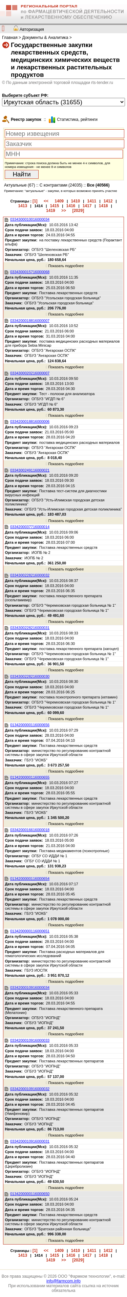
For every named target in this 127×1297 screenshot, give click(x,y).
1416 (71, 205)
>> (63, 210)
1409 (59, 201)
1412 (108, 201)
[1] (35, 201)
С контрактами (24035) (61, 185)
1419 (50, 210)
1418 (103, 205)
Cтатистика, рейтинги (77, 119)
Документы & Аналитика (45, 37)
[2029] (78, 210)
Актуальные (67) (19, 185)
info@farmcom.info (63, 1281)
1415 (54, 205)
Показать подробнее (65, 266)
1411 (92, 201)
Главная (10, 37)
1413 (22, 205)
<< (46, 201)
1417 (87, 205)
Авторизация (32, 29)
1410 (75, 201)
